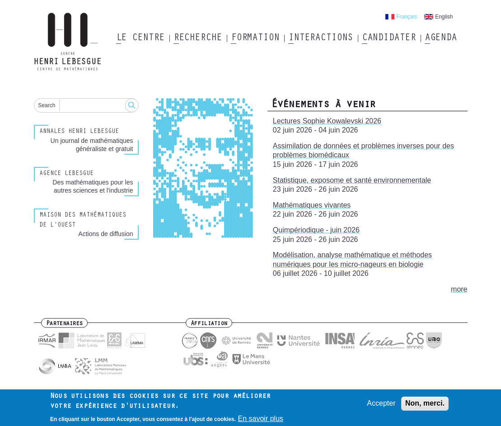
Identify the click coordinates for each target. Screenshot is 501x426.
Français (406, 17)
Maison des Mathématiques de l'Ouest (82, 220)
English (444, 17)
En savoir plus (261, 420)
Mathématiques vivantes (312, 205)
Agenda (441, 38)
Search (46, 105)
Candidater (389, 38)
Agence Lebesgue (66, 174)
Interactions (320, 38)
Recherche (197, 38)
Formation (255, 38)
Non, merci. (425, 405)
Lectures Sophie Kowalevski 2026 (327, 121)
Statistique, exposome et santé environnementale (352, 180)
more (459, 289)
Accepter (381, 405)
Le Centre (140, 38)
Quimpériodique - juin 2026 (316, 230)
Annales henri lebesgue (79, 132)
